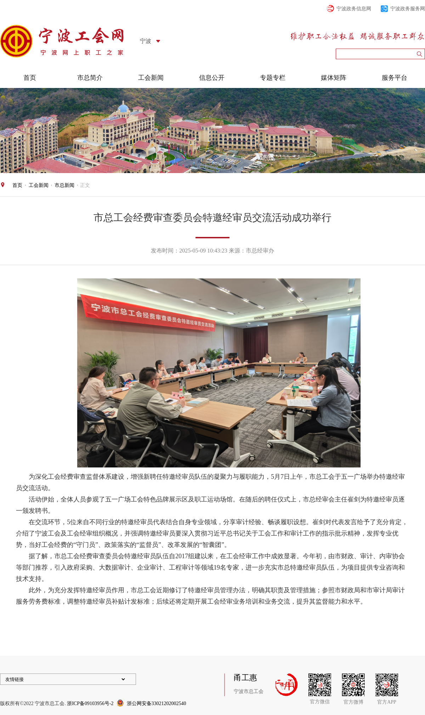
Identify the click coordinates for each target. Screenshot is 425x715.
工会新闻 (151, 77)
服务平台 (394, 77)
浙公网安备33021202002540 (156, 703)
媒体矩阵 (333, 77)
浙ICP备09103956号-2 (90, 703)
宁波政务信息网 (353, 8)
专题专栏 (272, 77)
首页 (29, 77)
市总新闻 (64, 185)
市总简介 (90, 77)
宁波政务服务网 (407, 8)
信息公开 (212, 77)
